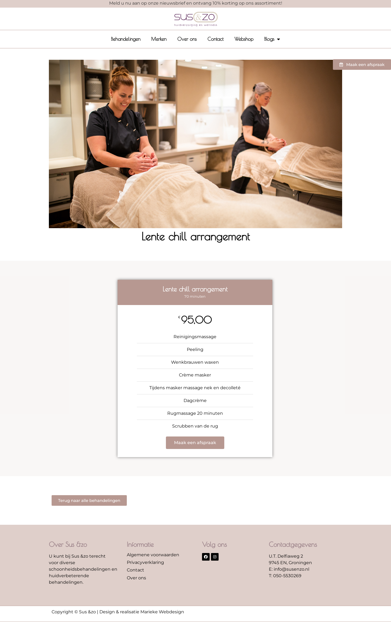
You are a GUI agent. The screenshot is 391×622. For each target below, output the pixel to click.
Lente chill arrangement (195, 236)
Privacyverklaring (145, 562)
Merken (158, 39)
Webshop (243, 39)
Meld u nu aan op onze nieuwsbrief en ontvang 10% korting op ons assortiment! (195, 3)
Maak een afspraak (195, 442)
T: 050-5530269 (285, 575)
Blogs (272, 39)
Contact (215, 39)
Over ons (187, 39)
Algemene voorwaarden (153, 554)
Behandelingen (125, 39)
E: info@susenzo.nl (289, 569)
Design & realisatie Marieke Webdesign (141, 611)
